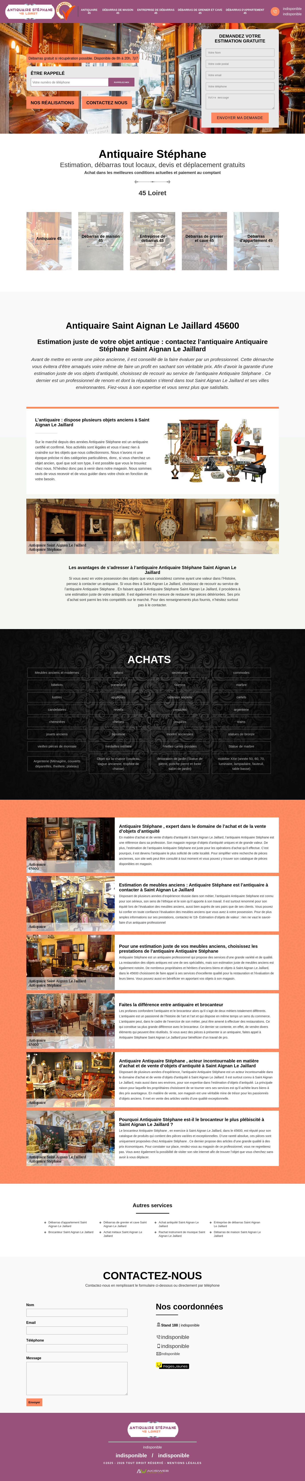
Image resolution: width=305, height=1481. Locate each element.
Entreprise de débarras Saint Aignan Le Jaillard (237, 1224)
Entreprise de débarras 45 (156, 11)
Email (31, 1323)
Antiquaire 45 (89, 11)
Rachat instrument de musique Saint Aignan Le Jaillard (182, 1234)
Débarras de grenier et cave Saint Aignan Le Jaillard (125, 1224)
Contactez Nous (106, 102)
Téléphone (35, 1340)
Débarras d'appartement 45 (245, 11)
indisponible (292, 9)
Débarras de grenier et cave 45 (200, 11)
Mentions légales (184, 1463)
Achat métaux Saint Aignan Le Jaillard (123, 1234)
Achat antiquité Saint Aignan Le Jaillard (179, 1224)
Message (33, 1358)
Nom (30, 1305)
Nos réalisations (52, 102)
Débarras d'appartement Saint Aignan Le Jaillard (68, 1224)
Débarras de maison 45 (117, 11)
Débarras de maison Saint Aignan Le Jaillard (237, 1234)
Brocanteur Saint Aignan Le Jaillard (71, 1232)
